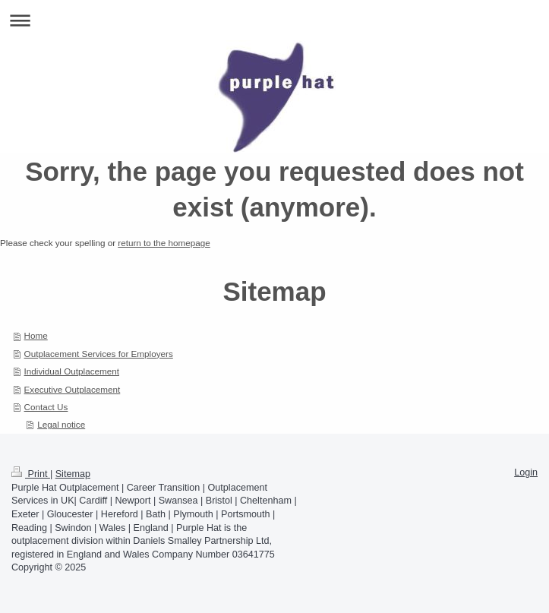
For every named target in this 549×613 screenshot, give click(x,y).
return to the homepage (164, 243)
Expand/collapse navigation (274, 20)
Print (30, 474)
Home (36, 335)
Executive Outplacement (72, 389)
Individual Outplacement (71, 371)
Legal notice (61, 424)
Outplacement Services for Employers (98, 354)
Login (526, 472)
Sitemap (72, 474)
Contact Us (46, 407)
